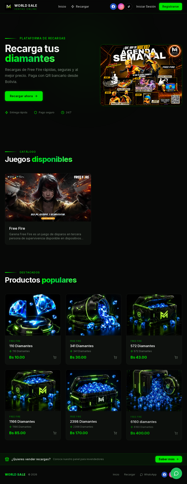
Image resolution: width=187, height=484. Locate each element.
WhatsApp (148, 474)
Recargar (80, 6)
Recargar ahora (24, 96)
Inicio (62, 6)
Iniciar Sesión (146, 6)
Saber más (169, 459)
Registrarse (170, 6)
